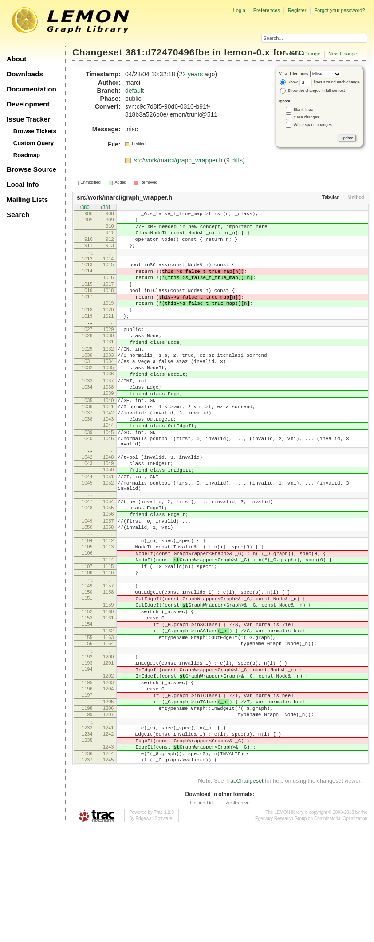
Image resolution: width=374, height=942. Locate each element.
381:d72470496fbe (168, 52)
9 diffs (234, 160)
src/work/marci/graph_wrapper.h (179, 160)
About (16, 59)
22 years (191, 74)
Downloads (25, 74)
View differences (293, 73)
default (134, 90)
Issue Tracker (28, 119)
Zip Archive (237, 917)
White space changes (313, 124)
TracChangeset (244, 895)
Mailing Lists (27, 199)
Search (18, 214)
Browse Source (31, 169)
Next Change (342, 53)
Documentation (31, 89)
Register (297, 10)
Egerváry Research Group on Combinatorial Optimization (311, 932)
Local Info (23, 184)
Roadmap (26, 155)
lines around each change (329, 82)
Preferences (266, 10)
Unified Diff (202, 917)
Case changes (306, 117)
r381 (105, 208)
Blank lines (303, 109)
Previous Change (301, 53)
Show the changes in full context (312, 90)
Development (28, 104)
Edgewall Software (153, 932)
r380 (84, 208)
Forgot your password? (339, 10)
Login (239, 10)
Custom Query (33, 143)
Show (289, 82)
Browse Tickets (34, 131)
